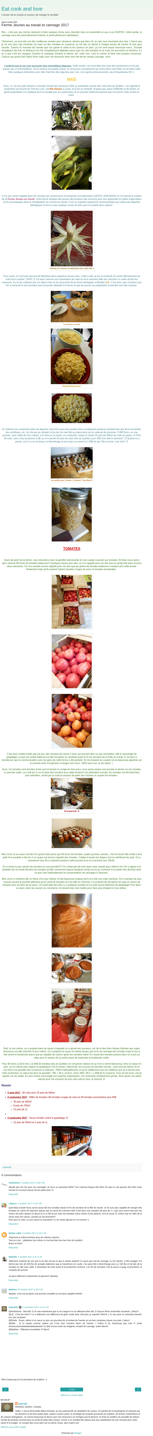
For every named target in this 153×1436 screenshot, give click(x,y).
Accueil (72, 1389)
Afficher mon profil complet (13, 1427)
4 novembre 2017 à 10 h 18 (35, 1307)
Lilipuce (13, 1203)
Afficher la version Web (72, 1395)
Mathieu (13, 1289)
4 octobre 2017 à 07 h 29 (30, 1257)
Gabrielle (13, 1307)
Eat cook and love (22, 9)
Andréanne (14, 1183)
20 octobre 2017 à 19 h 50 (30, 1289)
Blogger (78, 1433)
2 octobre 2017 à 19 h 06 (30, 1203)
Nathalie (13, 1257)
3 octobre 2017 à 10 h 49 (34, 1233)
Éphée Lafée (15, 1233)
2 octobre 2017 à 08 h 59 (33, 1183)
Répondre (13, 1194)
